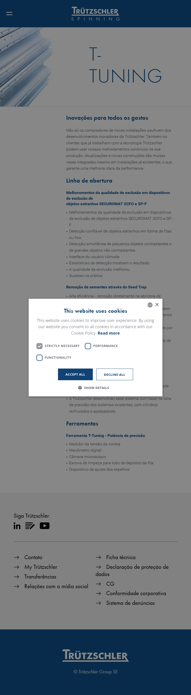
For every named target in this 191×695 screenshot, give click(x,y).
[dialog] (95, 347)
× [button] (157, 305)
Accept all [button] (75, 374)
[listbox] (149, 305)
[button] (95, 387)
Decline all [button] (114, 374)
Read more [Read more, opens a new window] (109, 333)
